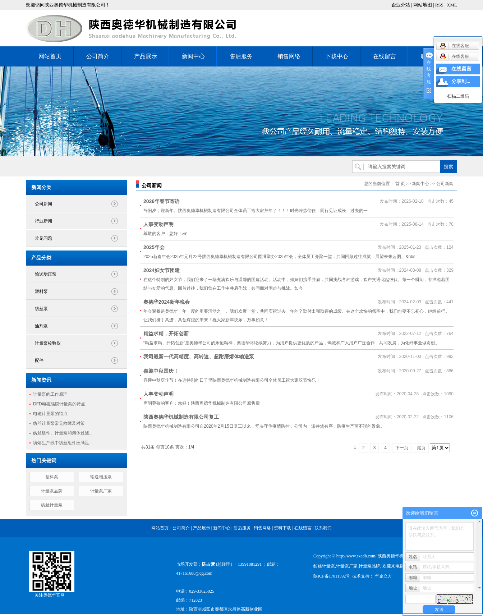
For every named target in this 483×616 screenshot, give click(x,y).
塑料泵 (41, 291)
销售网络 (288, 56)
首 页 (400, 183)
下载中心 (336, 56)
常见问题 (43, 238)
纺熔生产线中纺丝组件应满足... (63, 442)
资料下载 (283, 527)
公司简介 (97, 56)
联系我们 (323, 527)
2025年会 (154, 247)
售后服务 (241, 56)
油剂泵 (41, 325)
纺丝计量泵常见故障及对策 (59, 423)
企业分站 (400, 5)
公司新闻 (43, 203)
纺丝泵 (41, 308)
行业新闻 (43, 221)
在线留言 (384, 56)
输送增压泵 (45, 274)
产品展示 (145, 56)
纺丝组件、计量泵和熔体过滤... (63, 433)
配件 (39, 360)
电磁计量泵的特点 (50, 413)
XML (452, 5)
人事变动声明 (158, 224)
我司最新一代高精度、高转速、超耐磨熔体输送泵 (198, 356)
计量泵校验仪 (48, 343)
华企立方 (383, 576)
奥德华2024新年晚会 (166, 302)
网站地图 (422, 5)
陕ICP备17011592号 (331, 576)
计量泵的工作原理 (50, 394)
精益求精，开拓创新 (166, 333)
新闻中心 (193, 56)
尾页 (421, 447)
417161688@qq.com (194, 573)
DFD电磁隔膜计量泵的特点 (59, 403)
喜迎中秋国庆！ (161, 371)
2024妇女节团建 (161, 270)
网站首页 (49, 56)
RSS (439, 5)
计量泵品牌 (52, 490)
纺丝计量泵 (52, 504)
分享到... (460, 81)
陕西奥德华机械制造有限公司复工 (181, 417)
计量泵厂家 (101, 490)
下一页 (401, 447)
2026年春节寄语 (161, 201)
